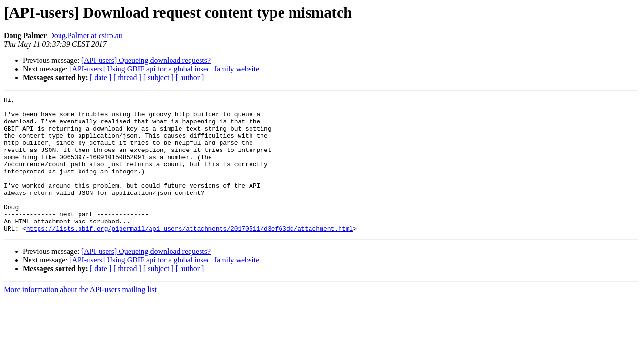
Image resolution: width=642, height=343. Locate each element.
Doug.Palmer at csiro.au (85, 35)
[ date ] (100, 77)
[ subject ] (158, 77)
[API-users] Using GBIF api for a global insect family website (165, 69)
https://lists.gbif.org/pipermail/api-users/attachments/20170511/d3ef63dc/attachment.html (189, 255)
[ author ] (190, 77)
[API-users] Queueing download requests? (146, 60)
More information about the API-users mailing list (80, 317)
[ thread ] (127, 77)
